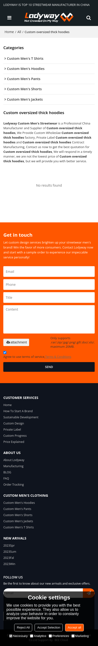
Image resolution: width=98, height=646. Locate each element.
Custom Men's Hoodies (19, 503)
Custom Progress (15, 436)
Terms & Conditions (58, 357)
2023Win (9, 564)
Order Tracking (13, 485)
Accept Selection (48, 627)
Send (49, 367)
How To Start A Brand (18, 411)
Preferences (59, 636)
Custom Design (13, 423)
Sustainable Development (20, 417)
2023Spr (9, 545)
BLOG (7, 472)
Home (9, 32)
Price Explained (13, 442)
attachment (16, 342)
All (19, 32)
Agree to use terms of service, (37, 355)
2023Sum (9, 552)
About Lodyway (13, 460)
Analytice (38, 636)
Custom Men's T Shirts (18, 527)
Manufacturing (13, 466)
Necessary (18, 636)
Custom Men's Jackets (18, 521)
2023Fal (8, 558)
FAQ (6, 478)
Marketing (80, 636)
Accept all (74, 627)
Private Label (12, 430)
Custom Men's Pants (17, 509)
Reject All (23, 627)
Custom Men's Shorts (17, 515)
